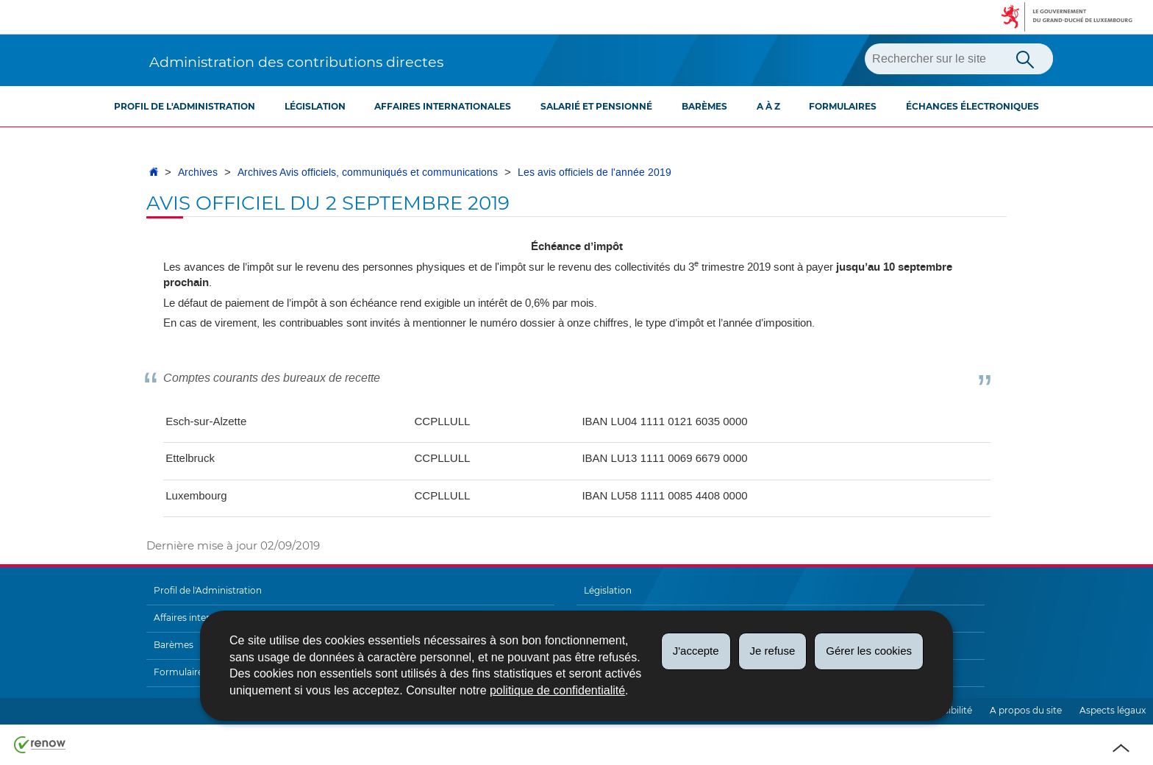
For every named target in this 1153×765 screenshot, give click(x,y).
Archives (198, 172)
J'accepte (696, 650)
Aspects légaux (1112, 710)
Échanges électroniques (972, 106)
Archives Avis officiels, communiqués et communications (368, 172)
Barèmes (704, 106)
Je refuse (773, 650)
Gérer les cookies (869, 650)
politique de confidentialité (557, 690)
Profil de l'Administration (184, 106)
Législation (315, 106)
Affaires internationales (442, 106)
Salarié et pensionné (596, 106)
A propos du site (1026, 710)
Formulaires (843, 106)
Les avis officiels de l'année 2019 (594, 172)
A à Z (768, 106)
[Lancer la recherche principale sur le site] (1025, 58)
